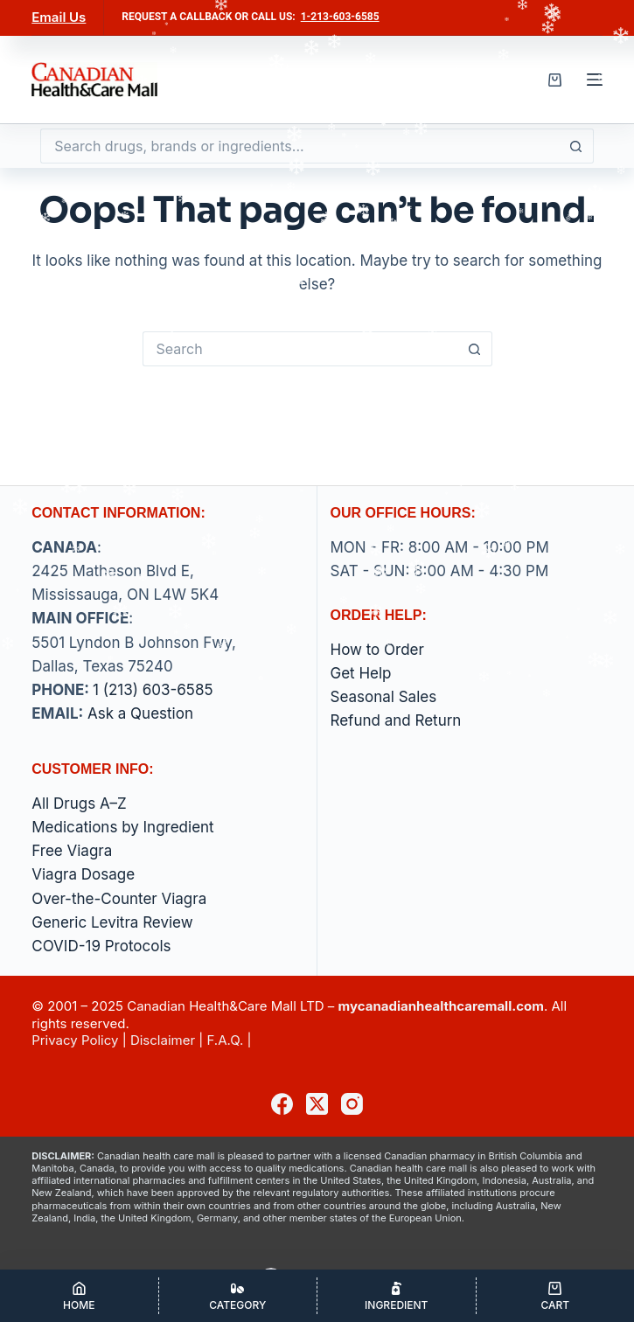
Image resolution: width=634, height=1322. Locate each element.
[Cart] (556, 1296)
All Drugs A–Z (79, 803)
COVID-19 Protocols (101, 946)
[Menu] (595, 79)
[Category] (238, 1296)
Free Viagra (71, 850)
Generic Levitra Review (111, 922)
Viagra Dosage (83, 874)
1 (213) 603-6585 (152, 690)
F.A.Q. (224, 1040)
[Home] (79, 1296)
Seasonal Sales (384, 697)
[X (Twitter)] (317, 1104)
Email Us (58, 17)
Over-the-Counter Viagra (118, 899)
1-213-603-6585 (340, 16)
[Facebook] (282, 1104)
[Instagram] (352, 1104)
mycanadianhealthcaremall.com (441, 1006)
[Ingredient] (397, 1296)
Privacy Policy (74, 1040)
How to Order (377, 649)
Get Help (361, 673)
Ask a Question (140, 713)
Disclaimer (162, 1040)
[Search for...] (299, 146)
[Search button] (576, 146)
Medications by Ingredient (122, 827)
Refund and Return (396, 720)
